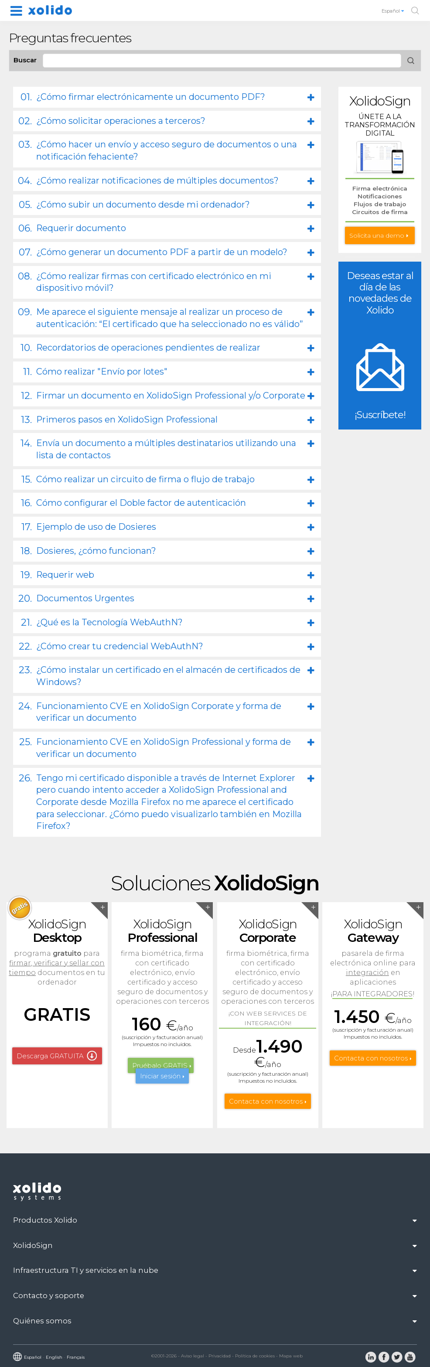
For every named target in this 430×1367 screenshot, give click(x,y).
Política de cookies (255, 1356)
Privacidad (219, 1356)
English (54, 1357)
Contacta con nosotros (266, 1101)
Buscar (25, 60)
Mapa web (291, 1356)
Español (393, 11)
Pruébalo (160, 1065)
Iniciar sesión (160, 1076)
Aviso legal (192, 1356)
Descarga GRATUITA (50, 1056)
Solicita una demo (376, 235)
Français (76, 1357)
